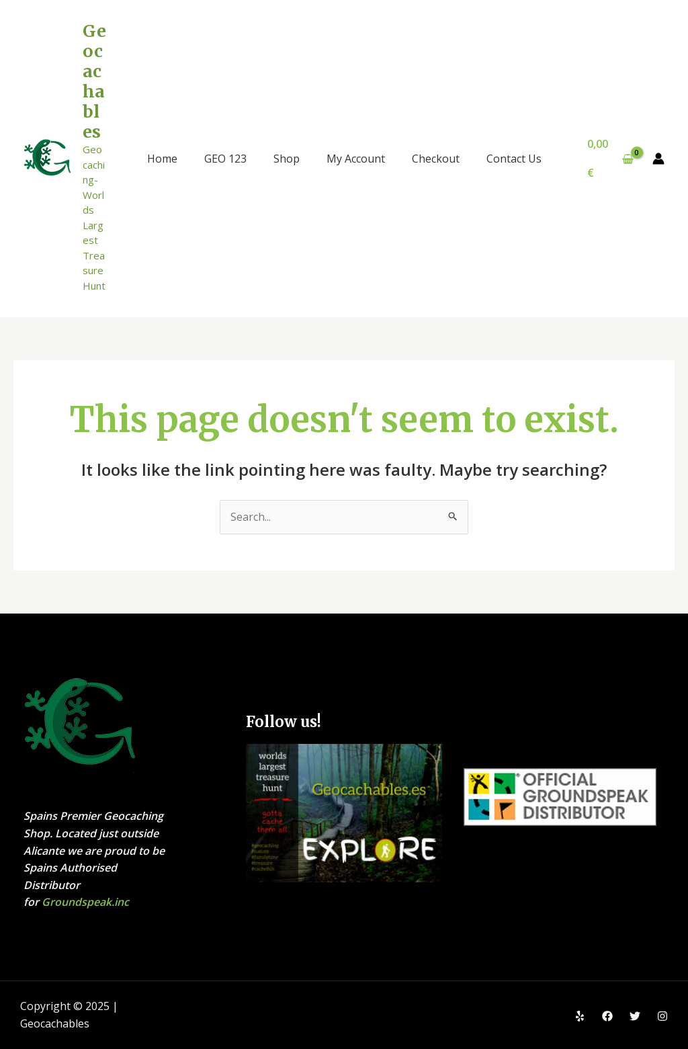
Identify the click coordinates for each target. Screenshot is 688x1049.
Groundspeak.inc (85, 902)
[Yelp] (579, 1016)
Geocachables (94, 81)
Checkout (436, 158)
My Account (356, 158)
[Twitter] (635, 1016)
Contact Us (514, 158)
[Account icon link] (658, 159)
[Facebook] (607, 1016)
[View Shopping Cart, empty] (611, 158)
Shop (286, 158)
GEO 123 (225, 158)
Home (162, 158)
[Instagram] (662, 1016)
